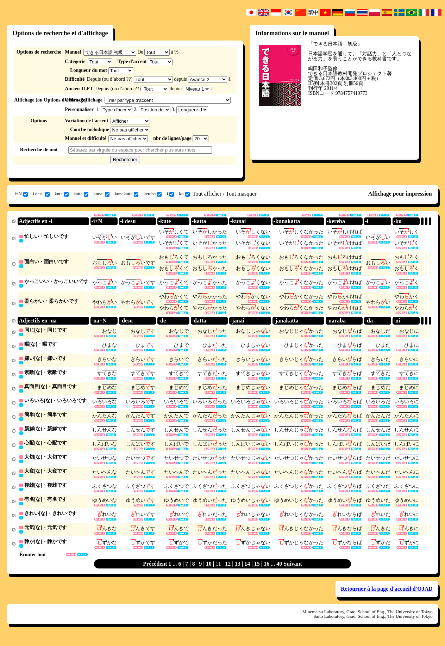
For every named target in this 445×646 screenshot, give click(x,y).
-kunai (100, 194)
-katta (80, 194)
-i (169, 194)
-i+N (20, 194)
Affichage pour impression (400, 194)
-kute (61, 194)
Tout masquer (241, 194)
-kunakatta (125, 194)
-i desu (40, 194)
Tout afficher (207, 194)
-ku (183, 194)
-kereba (152, 194)
